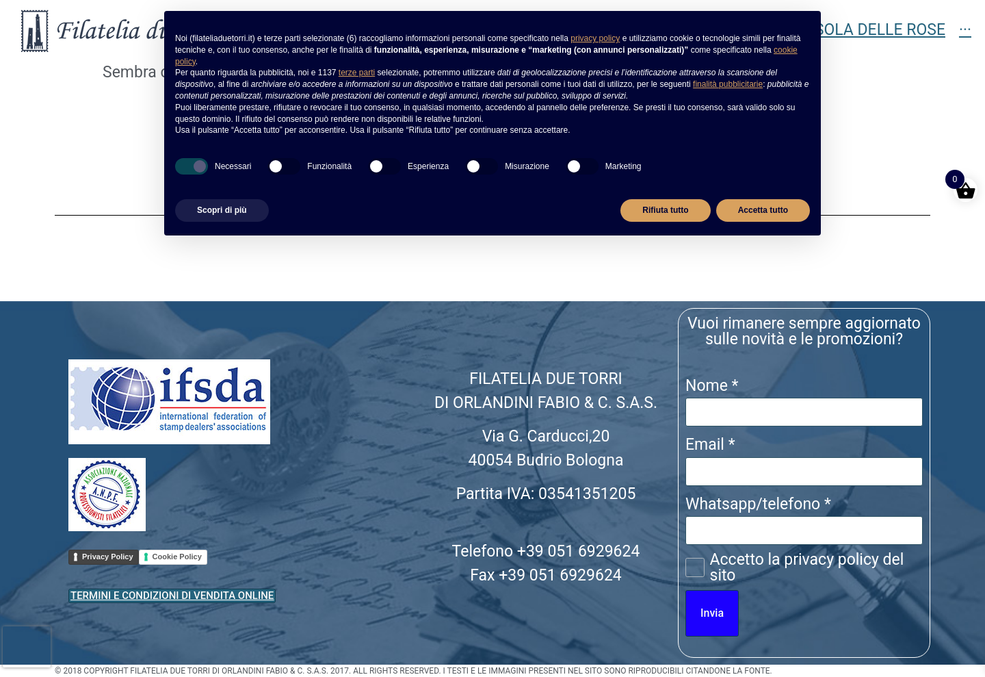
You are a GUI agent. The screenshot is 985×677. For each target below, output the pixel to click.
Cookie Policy (177, 556)
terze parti (357, 72)
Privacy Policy (107, 556)
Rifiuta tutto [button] (665, 210)
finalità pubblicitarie (728, 84)
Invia (712, 612)
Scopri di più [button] (222, 210)
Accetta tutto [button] (763, 210)
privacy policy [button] (595, 38)
